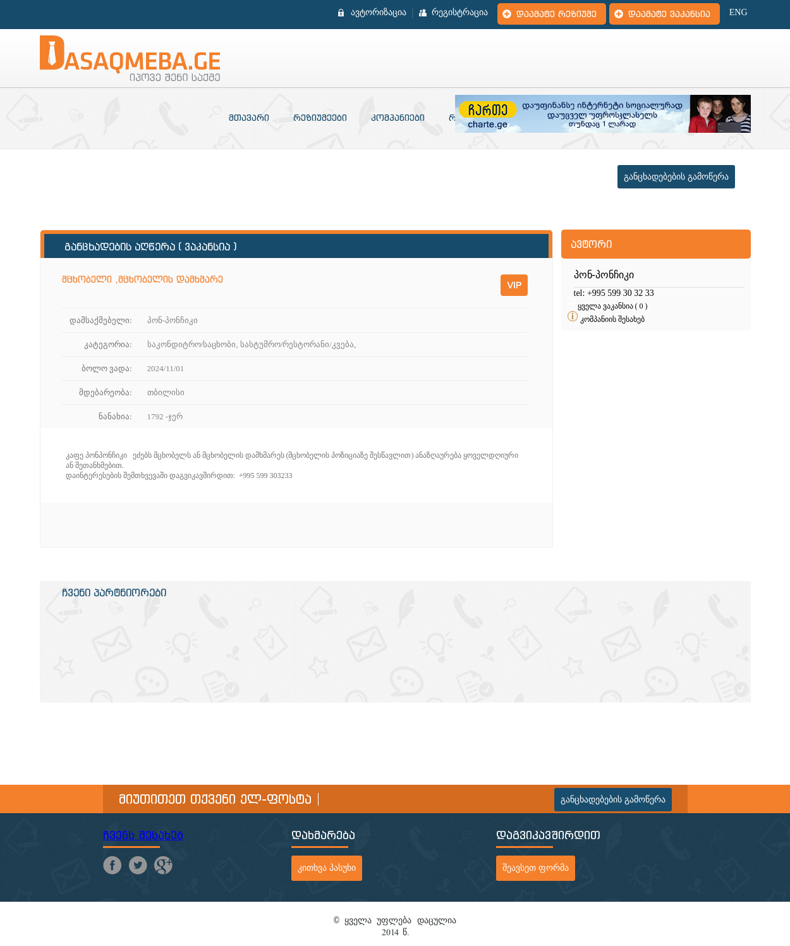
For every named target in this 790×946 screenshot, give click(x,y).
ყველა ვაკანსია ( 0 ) (613, 306)
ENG (738, 12)
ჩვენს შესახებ (143, 835)
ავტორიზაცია (378, 12)
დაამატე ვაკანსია (669, 14)
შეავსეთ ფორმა (535, 868)
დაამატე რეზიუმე (556, 14)
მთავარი (249, 117)
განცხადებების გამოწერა (676, 176)
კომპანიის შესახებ (612, 319)
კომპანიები (398, 117)
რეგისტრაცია (460, 12)
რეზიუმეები (320, 117)
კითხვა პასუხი (327, 868)
